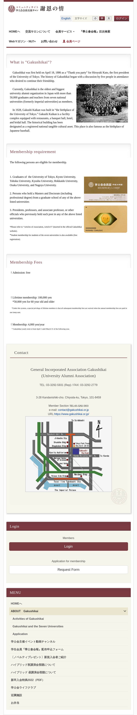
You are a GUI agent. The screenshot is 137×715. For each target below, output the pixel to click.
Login (68, 546)
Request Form (68, 569)
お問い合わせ (49, 41)
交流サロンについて (37, 31)
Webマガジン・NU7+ (22, 41)
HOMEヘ (14, 31)
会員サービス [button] (64, 31)
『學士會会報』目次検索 (95, 31)
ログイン (121, 18)
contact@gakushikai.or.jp (73, 409)
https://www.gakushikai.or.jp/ (71, 414)
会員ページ (71, 41)
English (65, 18)
